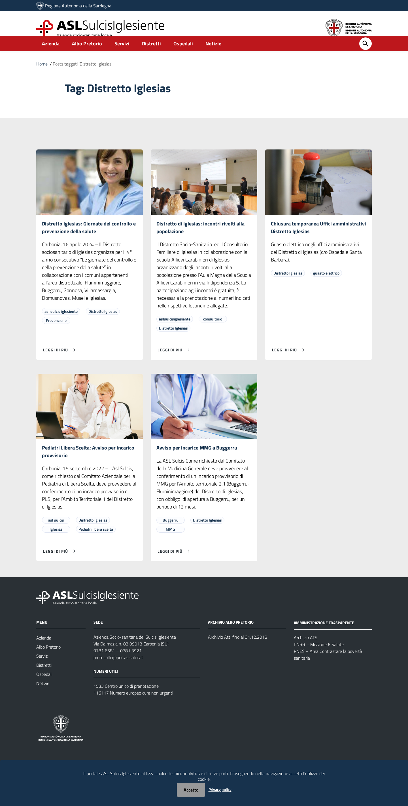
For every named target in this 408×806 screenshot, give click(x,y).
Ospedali (183, 53)
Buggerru (170, 530)
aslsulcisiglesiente (174, 329)
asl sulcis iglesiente (61, 321)
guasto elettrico (326, 283)
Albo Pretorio (87, 53)
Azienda (51, 53)
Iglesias (56, 540)
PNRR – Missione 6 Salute (319, 654)
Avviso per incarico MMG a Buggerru (196, 458)
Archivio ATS (305, 647)
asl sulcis (56, 530)
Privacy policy (220, 789)
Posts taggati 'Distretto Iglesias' (82, 73)
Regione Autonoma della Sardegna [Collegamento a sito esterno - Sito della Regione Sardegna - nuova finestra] (78, 5)
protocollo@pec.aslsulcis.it (118, 667)
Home (42, 73)
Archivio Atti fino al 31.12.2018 (237, 647)
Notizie (213, 53)
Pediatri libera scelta (95, 540)
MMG (170, 539)
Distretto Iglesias (102, 321)
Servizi (121, 53)
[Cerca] (365, 53)
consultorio (212, 329)
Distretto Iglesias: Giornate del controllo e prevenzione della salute (89, 237)
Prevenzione (56, 330)
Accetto (191, 789)
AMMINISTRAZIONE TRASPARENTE (324, 633)
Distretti (151, 53)
